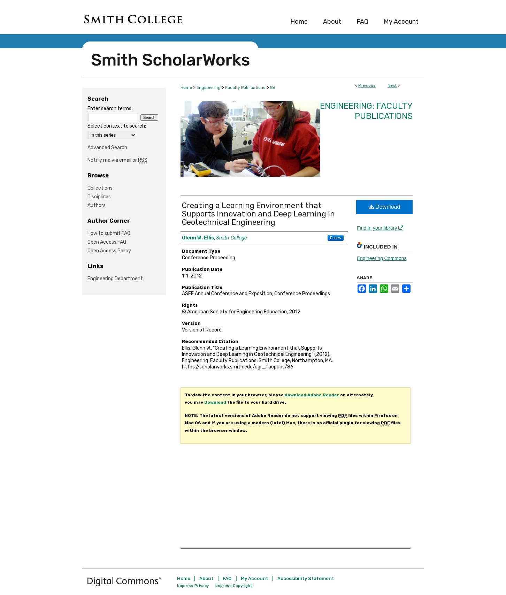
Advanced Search (107, 148)
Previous (367, 85)
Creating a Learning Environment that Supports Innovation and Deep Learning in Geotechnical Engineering (258, 214)
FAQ (227, 578)
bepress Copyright (233, 585)
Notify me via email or (117, 160)
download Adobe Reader (312, 394)
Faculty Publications (245, 87)
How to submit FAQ (108, 233)
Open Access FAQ (106, 242)
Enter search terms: (109, 109)
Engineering (209, 87)
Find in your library (380, 228)
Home (186, 87)
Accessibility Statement (305, 578)
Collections (100, 188)
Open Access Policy (109, 251)
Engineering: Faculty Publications (366, 111)
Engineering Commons (381, 258)
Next (392, 85)
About (206, 578)
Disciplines (99, 197)
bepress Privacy (193, 585)
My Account (254, 578)
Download (384, 207)
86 (272, 87)
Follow (335, 238)
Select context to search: (116, 126)
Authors (96, 205)
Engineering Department (115, 279)
